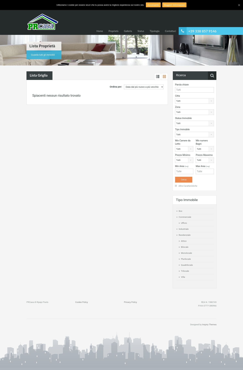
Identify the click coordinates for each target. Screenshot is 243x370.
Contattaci (170, 31)
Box (180, 211)
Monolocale (186, 253)
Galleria (128, 31)
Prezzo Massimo (204, 155)
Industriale (184, 229)
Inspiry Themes (209, 324)
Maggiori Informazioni (174, 5)
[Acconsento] (239, 5)
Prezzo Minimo (182, 155)
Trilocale (185, 271)
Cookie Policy (81, 302)
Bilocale (184, 247)
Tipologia (154, 31)
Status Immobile (183, 118)
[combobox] (194, 101)
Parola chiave (182, 84)
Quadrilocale (187, 265)
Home (99, 31)
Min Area (182, 166)
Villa (183, 277)
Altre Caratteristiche (186, 186)
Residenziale (185, 235)
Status (141, 31)
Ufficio (184, 223)
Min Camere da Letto (182, 142)
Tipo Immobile (182, 129)
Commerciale (185, 217)
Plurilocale (186, 259)
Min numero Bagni (202, 142)
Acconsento (153, 5)
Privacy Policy (130, 302)
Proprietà (113, 31)
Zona (177, 107)
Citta (177, 96)
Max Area (203, 166)
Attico (183, 241)
